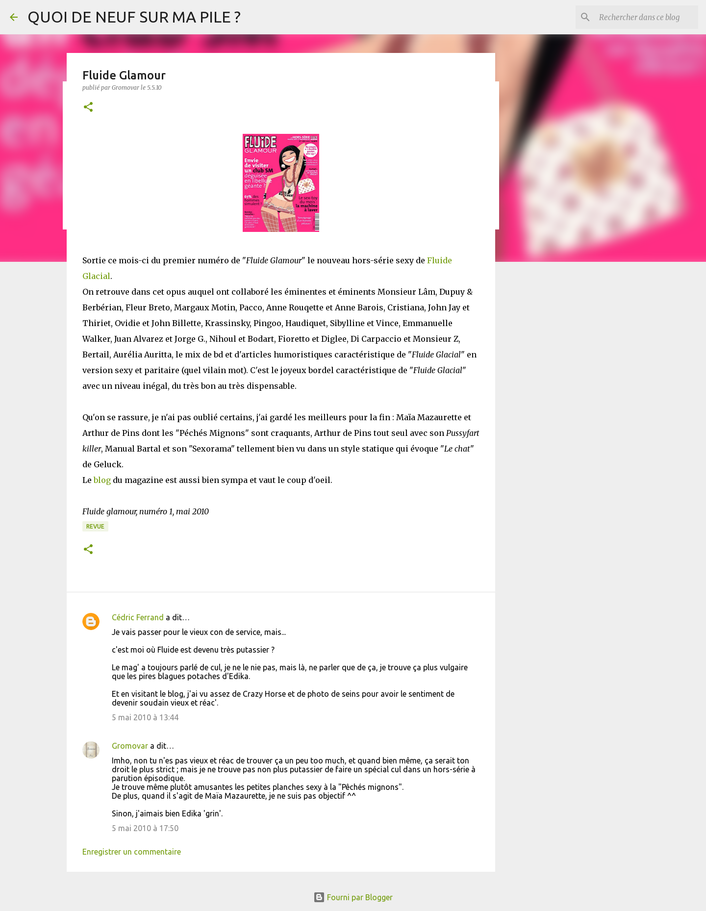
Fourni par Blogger (353, 897)
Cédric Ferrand (138, 617)
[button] (88, 107)
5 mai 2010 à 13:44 (145, 717)
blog (102, 480)
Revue (95, 526)
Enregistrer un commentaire (131, 851)
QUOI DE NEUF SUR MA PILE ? (134, 16)
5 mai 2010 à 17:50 (145, 828)
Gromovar (130, 745)
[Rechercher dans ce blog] (646, 17)
